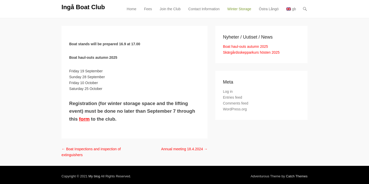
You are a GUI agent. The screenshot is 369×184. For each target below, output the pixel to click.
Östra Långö (306, 9)
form (96, 111)
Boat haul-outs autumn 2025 (282, 46)
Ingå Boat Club (46, 7)
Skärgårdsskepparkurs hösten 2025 (288, 52)
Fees (185, 9)
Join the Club (207, 9)
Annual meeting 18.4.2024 (221, 141)
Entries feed (269, 97)
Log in (265, 91)
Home (168, 9)
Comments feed (272, 103)
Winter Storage (276, 9)
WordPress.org (272, 109)
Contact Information (241, 9)
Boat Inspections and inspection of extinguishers (65, 141)
